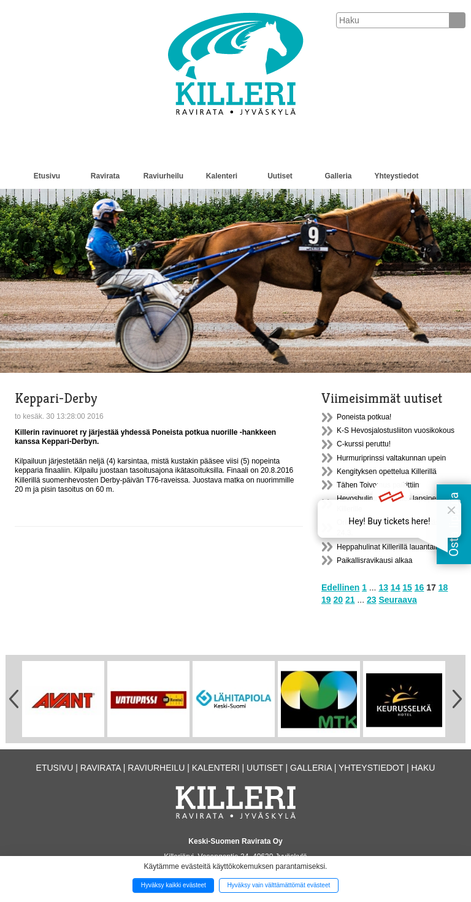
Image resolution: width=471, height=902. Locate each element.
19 (326, 600)
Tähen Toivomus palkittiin (378, 485)
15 (407, 587)
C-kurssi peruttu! (364, 444)
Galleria (337, 176)
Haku (423, 768)
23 (372, 600)
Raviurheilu (163, 176)
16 (419, 587)
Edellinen (340, 587)
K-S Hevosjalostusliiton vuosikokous (395, 430)
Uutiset (280, 176)
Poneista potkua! (364, 417)
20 (338, 600)
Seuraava (397, 600)
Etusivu (47, 176)
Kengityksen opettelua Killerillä (387, 471)
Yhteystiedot (396, 176)
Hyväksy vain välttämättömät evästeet (278, 885)
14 (395, 587)
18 (443, 587)
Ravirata (105, 176)
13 (383, 587)
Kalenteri (221, 176)
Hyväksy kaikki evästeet (173, 885)
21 (350, 600)
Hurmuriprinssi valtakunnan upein (391, 458)
